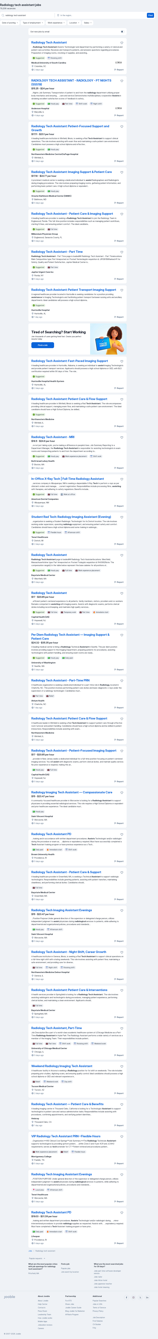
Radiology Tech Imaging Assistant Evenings (61, 910)
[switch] (123, 31)
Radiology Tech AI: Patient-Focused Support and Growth (70, 128)
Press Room (42, 1311)
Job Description (99, 1317)
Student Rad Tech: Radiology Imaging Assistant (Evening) (71, 517)
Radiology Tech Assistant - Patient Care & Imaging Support (72, 213)
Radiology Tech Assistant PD (51, 834)
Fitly (94, 1328)
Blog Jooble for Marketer (75, 1311)
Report (119, 69)
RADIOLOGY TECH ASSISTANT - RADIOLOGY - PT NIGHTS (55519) (71, 82)
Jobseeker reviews (45, 1325)
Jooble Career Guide (73, 1308)
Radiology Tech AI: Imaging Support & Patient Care (71, 172)
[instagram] (133, 1297)
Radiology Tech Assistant (49, 42)
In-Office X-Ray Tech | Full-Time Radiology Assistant (67, 479)
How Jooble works (45, 1318)
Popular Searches (99, 1301)
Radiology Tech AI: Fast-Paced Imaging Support (69, 361)
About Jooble (43, 1301)
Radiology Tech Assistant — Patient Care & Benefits (67, 1104)
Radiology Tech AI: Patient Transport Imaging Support (73, 290)
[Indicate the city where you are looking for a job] (82, 15)
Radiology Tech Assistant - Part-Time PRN (60, 680)
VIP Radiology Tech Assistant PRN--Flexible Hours (65, 1136)
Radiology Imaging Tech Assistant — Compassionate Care (71, 792)
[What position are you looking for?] (27, 15)
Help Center (42, 1304)
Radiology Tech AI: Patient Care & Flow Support (69, 399)
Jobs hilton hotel (100, 1280)
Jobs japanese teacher (103, 1284)
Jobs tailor (98, 1277)
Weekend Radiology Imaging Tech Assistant (61, 1066)
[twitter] (140, 1297)
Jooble (18, 1334)
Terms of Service (99, 1308)
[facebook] (126, 1297)
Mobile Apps (42, 1321)
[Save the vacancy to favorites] (121, 42)
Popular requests (37, 1258)
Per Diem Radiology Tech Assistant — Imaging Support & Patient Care (70, 636)
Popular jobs (65, 1268)
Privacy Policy (98, 1311)
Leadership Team (44, 1314)
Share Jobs (69, 1304)
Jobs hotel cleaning (101, 1287)
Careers (41, 1328)
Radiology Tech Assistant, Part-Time (56, 1028)
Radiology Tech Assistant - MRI (52, 437)
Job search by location (70, 1272)
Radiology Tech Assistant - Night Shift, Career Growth (68, 952)
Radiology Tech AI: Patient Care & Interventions (69, 990)
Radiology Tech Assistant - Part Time (57, 251)
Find (150, 15)
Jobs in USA (97, 1304)
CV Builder (97, 1324)
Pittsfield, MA (33, 1273)
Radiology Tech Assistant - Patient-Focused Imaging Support (73, 750)
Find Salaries (98, 1321)
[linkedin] (147, 1297)
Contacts (41, 1308)
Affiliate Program (72, 1314)
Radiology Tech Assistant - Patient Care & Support (66, 872)
